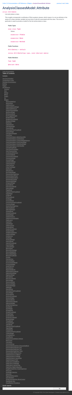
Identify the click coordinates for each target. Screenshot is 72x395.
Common (6, 89)
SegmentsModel (10, 299)
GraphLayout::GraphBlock (12, 361)
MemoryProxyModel (11, 255)
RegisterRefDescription (12, 376)
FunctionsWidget (10, 204)
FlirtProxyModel (10, 197)
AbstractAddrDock (11, 101)
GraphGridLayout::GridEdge (13, 356)
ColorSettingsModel (11, 147)
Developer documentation (9, 82)
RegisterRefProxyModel (12, 271)
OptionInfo (9, 374)
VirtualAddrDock (10, 335)
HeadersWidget (10, 230)
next (63, 3)
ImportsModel (9, 241)
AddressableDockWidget (12, 107)
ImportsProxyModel (11, 243)
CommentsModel (10, 154)
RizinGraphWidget (10, 285)
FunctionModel (10, 200)
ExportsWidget (10, 188)
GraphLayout (9, 220)
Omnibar (8, 257)
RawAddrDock (9, 268)
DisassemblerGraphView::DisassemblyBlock (17, 345)
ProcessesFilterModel (11, 262)
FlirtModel (8, 195)
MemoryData (9, 248)
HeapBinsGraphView (11, 232)
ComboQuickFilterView (12, 153)
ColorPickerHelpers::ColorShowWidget (16, 144)
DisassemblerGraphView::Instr (14, 347)
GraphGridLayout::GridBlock (13, 354)
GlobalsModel (9, 211)
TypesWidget (9, 328)
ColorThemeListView (11, 151)
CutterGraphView (10, 163)
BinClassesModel (10, 114)
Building (5, 84)
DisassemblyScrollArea (12, 177)
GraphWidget (9, 223)
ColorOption (9, 342)
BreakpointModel (10, 117)
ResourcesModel (10, 282)
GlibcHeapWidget (10, 209)
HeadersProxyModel (11, 229)
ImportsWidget (10, 245)
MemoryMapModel (11, 252)
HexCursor (9, 370)
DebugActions (9, 170)
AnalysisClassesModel (12, 110)
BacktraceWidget (10, 112)
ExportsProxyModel (11, 186)
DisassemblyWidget (11, 181)
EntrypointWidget (10, 183)
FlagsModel (9, 190)
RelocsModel (9, 276)
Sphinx (64, 392)
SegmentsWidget (10, 303)
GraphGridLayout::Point (12, 360)
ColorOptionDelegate (11, 133)
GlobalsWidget (10, 215)
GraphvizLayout (10, 225)
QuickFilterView (10, 266)
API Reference (22, 3)
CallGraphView (10, 124)
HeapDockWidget (10, 234)
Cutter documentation (8, 71)
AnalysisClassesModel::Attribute (41, 3)
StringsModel (9, 310)
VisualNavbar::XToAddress (13, 383)
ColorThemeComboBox (12, 149)
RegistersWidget (10, 275)
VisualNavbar (9, 337)
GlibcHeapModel (10, 207)
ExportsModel (9, 184)
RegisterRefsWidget (11, 273)
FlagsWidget (9, 193)
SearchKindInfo (10, 377)
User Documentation (8, 78)
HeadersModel (10, 227)
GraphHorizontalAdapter (12, 218)
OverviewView (9, 259)
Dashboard (9, 169)
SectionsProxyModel (11, 296)
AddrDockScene (10, 105)
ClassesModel (9, 128)
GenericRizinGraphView (12, 206)
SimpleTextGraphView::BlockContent (15, 379)
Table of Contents (9, 73)
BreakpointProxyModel (12, 119)
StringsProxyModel (11, 312)
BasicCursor (9, 340)
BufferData (9, 123)
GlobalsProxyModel (11, 213)
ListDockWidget (10, 246)
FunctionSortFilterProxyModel (14, 202)
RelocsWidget (9, 280)
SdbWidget (9, 287)
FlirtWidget (9, 199)
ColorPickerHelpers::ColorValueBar (15, 146)
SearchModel (9, 289)
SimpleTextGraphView (12, 305)
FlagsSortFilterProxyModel (13, 192)
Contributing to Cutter (8, 80)
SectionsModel (10, 294)
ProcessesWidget (10, 264)
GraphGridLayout (10, 216)
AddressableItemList (11, 108)
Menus (6, 94)
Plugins (4, 85)
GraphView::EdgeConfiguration (14, 367)
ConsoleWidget (10, 160)
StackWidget (9, 308)
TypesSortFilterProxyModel (13, 326)
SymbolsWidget (10, 319)
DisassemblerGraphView (12, 174)
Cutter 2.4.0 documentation (10, 3)
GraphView (9, 222)
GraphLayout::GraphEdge (12, 363)
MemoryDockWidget (11, 250)
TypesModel (9, 324)
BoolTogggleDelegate (11, 115)
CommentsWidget (10, 158)
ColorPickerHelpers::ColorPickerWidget (16, 142)
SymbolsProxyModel (11, 317)
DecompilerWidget (11, 172)
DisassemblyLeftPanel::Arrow (13, 353)
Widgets (29, 3)
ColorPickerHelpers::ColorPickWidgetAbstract (18, 140)
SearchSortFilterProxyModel (13, 291)
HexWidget (9, 238)
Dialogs (6, 92)
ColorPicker (9, 135)
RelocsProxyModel (11, 278)
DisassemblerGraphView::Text (14, 349)
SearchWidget (9, 292)
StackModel (9, 307)
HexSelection (9, 236)
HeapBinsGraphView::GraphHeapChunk (16, 368)
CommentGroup (10, 344)
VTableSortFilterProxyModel (13, 331)
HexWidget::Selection (11, 372)
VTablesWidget (10, 333)
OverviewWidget (10, 261)
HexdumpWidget (10, 239)
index (67, 3)
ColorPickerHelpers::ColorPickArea (15, 138)
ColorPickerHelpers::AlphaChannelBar (16, 137)
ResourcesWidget (10, 284)
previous (59, 3)
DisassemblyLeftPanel (12, 176)
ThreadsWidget (10, 322)
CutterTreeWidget (10, 167)
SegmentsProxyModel (12, 301)
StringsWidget (9, 314)
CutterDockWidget (10, 161)
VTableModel (9, 330)
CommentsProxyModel (12, 156)
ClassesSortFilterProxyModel (13, 130)
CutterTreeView (10, 165)
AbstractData (9, 103)
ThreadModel (9, 321)
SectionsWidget (10, 298)
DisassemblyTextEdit (11, 179)
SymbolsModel (10, 315)
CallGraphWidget (10, 126)
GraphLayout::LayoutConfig (13, 365)
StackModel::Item (10, 381)
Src (5, 98)
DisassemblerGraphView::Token (14, 351)
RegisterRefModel (10, 269)
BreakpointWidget (10, 121)
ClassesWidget (10, 131)
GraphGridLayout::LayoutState (14, 358)
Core (5, 91)
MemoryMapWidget (11, 253)
